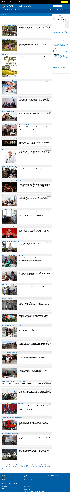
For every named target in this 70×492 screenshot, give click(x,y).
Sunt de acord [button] (64, 1)
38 (31, 466)
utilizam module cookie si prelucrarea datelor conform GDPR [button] (32, 1)
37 (29, 466)
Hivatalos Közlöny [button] (5, 11)
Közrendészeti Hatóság (28, 486)
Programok (26, 482)
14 (27, 464)
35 (24, 466)
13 (25, 464)
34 (22, 466)
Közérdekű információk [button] (19, 9)
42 (40, 466)
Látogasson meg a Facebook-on (53, 475)
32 (18, 466)
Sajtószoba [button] (27, 9)
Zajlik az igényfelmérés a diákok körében (60, 51)
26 (4, 466)
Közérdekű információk (28, 479)
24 (50, 464)
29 (11, 466)
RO (64, 5)
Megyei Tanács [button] (12, 9)
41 (38, 466)
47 (2, 468)
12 (23, 464)
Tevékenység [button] (37, 9)
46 (49, 466)
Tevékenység (26, 483)
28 (9, 466)
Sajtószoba (26, 480)
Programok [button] (32, 9)
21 (43, 464)
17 (34, 464)
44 (45, 466)
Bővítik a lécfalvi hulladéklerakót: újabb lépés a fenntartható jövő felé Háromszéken (61, 32)
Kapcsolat (4, 488)
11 (20, 464)
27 (6, 466)
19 (38, 464)
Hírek (8, 9)
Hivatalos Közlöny (27, 489)
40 (36, 466)
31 (15, 466)
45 (47, 466)
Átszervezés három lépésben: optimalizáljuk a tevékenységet (58, 36)
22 (45, 464)
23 (47, 464)
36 (27, 466)
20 (41, 464)
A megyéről (26, 475)
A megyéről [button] (4, 9)
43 (42, 466)
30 (13, 466)
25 (2, 466)
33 (20, 466)
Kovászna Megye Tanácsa (18, 6)
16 (32, 464)
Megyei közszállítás (43, 9)
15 (29, 464)
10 (18, 464)
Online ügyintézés (60, 9)
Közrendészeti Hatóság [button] (52, 9)
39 (33, 466)
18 (36, 464)
